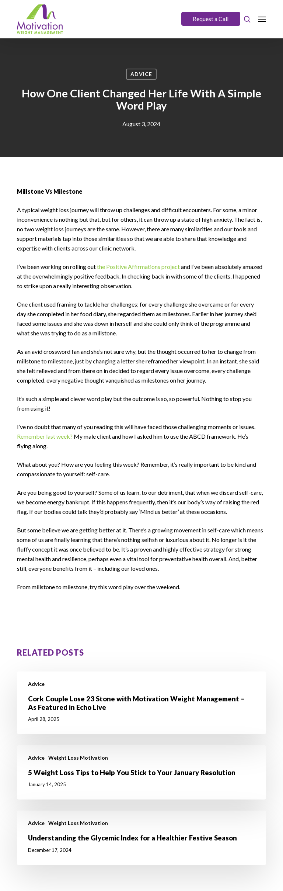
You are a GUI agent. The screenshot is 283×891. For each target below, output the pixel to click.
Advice (141, 74)
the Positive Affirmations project (138, 266)
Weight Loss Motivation (78, 757)
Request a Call (210, 18)
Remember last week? (45, 436)
